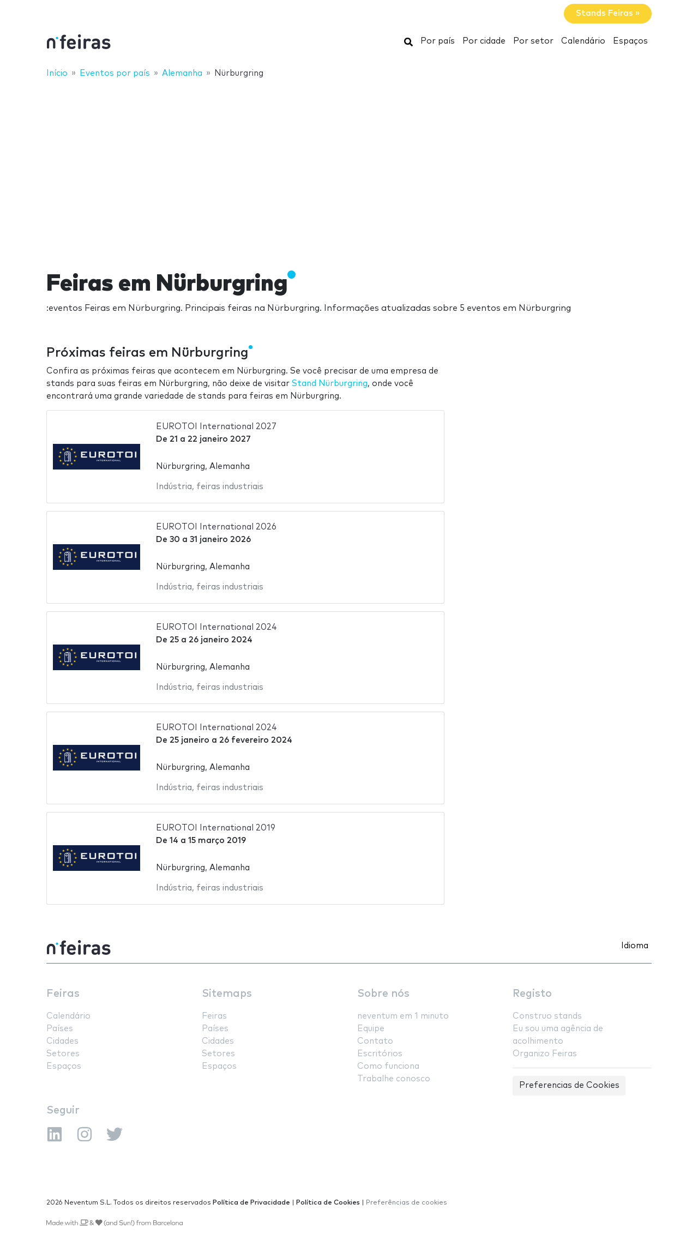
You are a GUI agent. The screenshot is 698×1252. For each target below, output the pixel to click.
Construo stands (547, 1016)
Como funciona (388, 1066)
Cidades (62, 1041)
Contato (375, 1041)
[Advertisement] (349, 167)
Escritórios (379, 1054)
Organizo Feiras (545, 1054)
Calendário (583, 41)
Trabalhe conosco (393, 1079)
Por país (437, 41)
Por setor (533, 41)
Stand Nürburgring (330, 384)
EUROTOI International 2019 (215, 828)
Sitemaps (227, 994)
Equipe (370, 1029)
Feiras (63, 994)
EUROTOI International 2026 (216, 527)
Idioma (634, 946)
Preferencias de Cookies (569, 1085)
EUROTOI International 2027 (216, 427)
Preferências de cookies (406, 1202)
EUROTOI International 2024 (216, 627)
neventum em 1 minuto (403, 1016)
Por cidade (484, 41)
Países (59, 1029)
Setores (63, 1054)
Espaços (630, 41)
